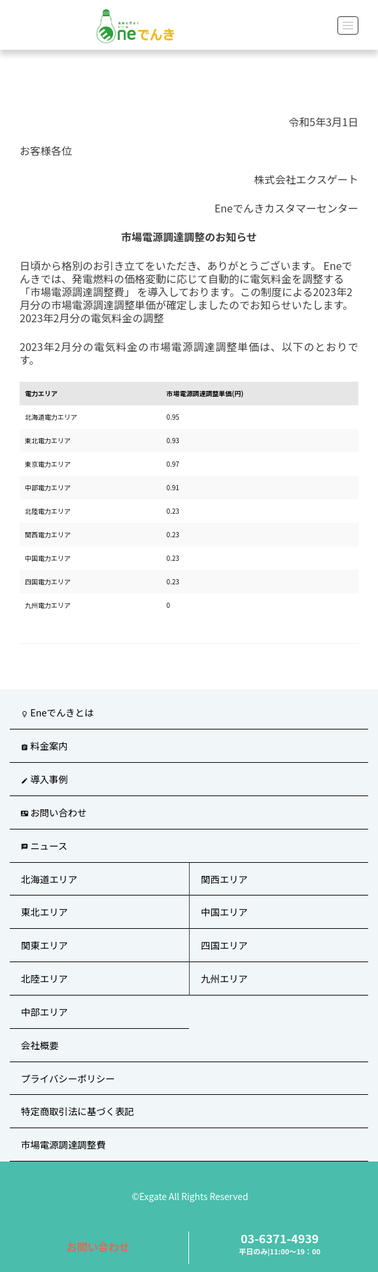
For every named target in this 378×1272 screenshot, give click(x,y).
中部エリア (44, 1011)
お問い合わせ (98, 1246)
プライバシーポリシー (68, 1078)
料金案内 (44, 745)
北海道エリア (49, 879)
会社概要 (40, 1045)
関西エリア (224, 879)
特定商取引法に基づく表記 (77, 1111)
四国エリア (224, 945)
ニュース (44, 845)
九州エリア (224, 978)
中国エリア (224, 911)
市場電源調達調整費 (63, 1144)
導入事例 (44, 779)
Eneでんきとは (57, 712)
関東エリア (44, 945)
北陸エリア (44, 978)
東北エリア (44, 911)
